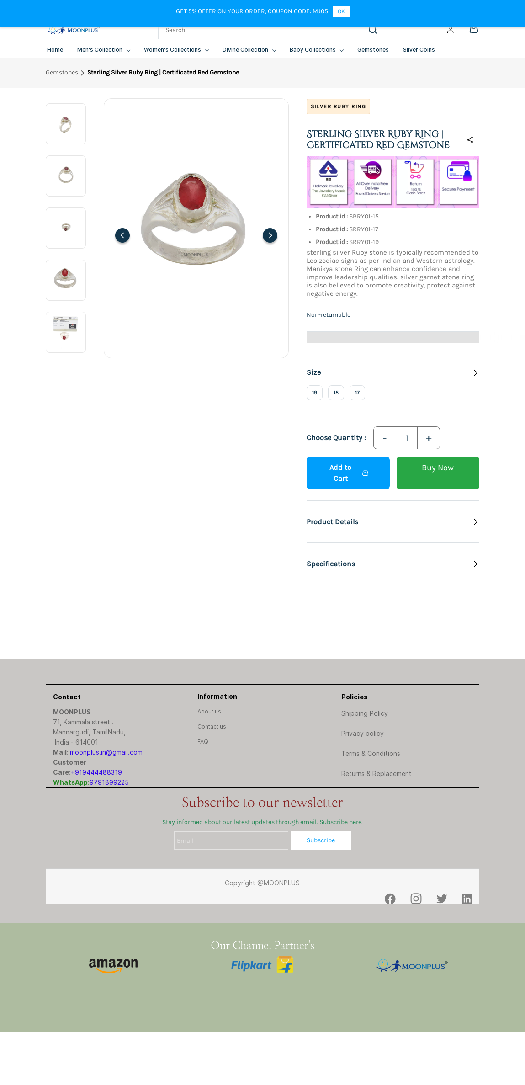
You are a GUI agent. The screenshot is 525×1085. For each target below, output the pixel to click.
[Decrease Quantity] (385, 438)
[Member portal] (450, 30)
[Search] (260, 30)
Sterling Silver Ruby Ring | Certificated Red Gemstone (163, 72)
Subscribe (321, 840)
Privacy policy (362, 733)
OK (341, 11)
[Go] (371, 30)
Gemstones (62, 72)
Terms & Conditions (370, 753)
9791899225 (109, 782)
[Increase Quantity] (429, 438)
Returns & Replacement (376, 773)
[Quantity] (407, 438)
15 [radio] (336, 392)
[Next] (270, 235)
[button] (393, 522)
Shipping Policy (364, 713)
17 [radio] (357, 392)
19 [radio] (314, 392)
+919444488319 (96, 772)
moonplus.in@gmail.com (106, 752)
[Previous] (122, 235)
